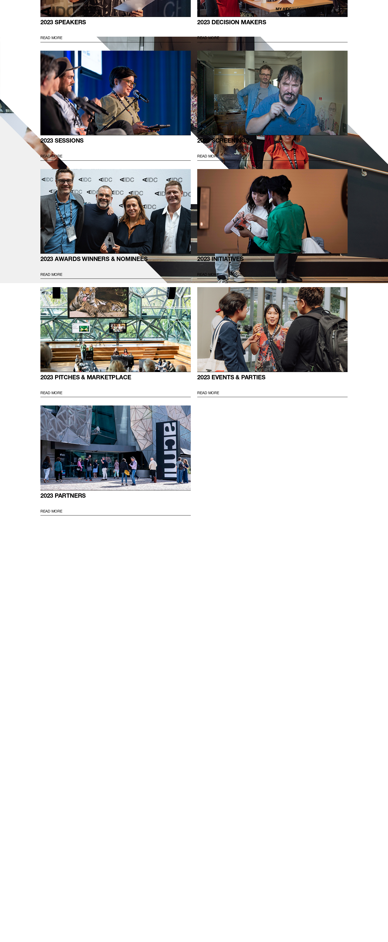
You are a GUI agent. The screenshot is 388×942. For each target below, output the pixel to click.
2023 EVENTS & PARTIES (272, 329)
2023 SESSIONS (115, 93)
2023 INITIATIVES (272, 211)
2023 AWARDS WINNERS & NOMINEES (115, 211)
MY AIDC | (291, 8)
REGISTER (322, 8)
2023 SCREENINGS (272, 93)
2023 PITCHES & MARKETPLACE (115, 329)
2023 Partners (115, 447)
